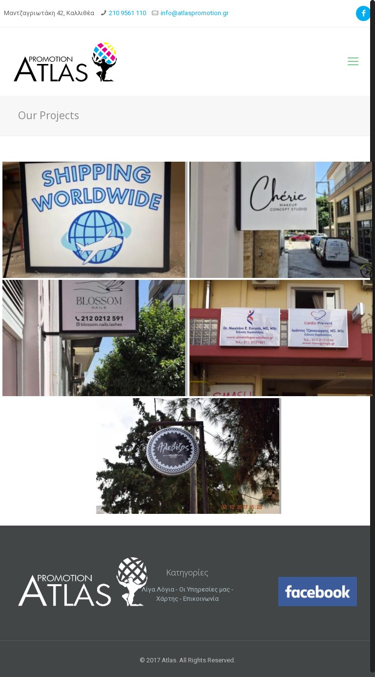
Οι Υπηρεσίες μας (204, 589)
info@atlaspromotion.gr (195, 13)
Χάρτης (167, 598)
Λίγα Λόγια (158, 589)
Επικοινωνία (201, 598)
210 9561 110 (127, 13)
